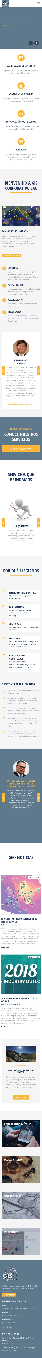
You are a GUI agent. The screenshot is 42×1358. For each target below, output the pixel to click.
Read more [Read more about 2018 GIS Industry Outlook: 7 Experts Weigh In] (6, 1027)
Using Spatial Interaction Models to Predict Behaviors (19, 920)
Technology (5, 925)
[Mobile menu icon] (38, 3)
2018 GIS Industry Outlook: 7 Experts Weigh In (19, 1000)
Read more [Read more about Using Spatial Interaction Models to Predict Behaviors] (6, 947)
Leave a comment (15, 925)
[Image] (21, 509)
